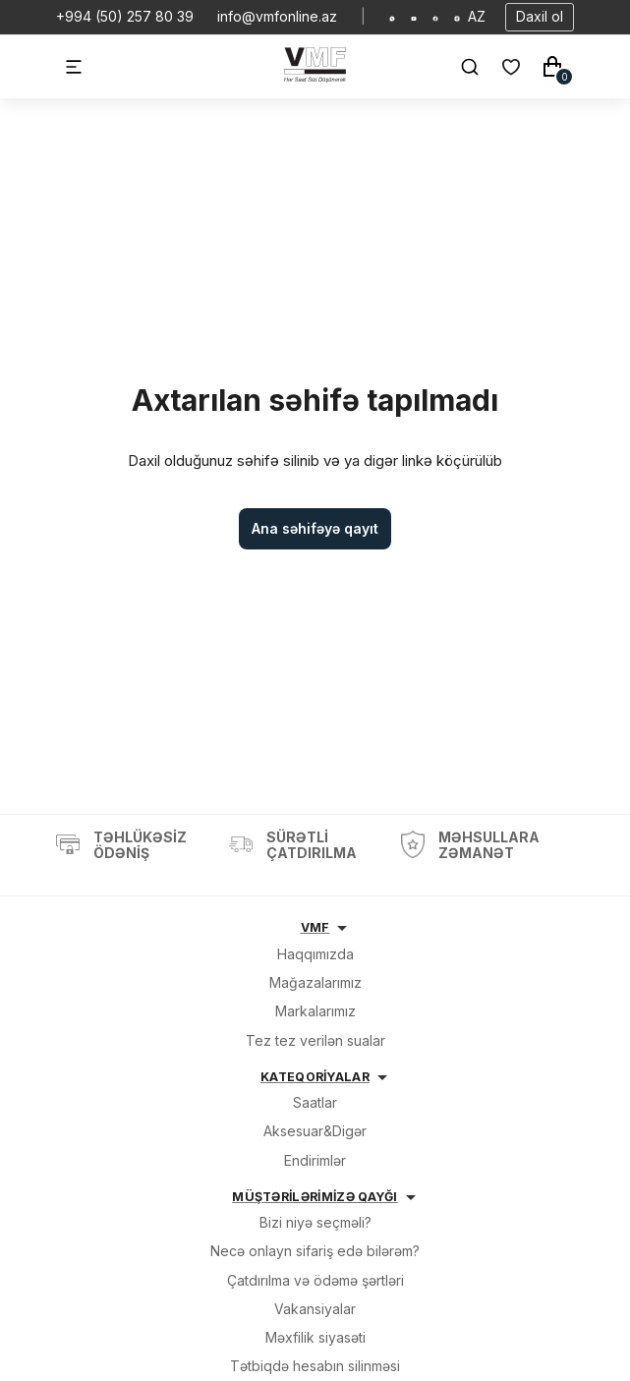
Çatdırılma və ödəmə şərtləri (315, 1280)
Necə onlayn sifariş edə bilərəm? (315, 1250)
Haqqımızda (315, 954)
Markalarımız (315, 1011)
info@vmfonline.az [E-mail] (277, 17)
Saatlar (315, 1102)
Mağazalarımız (315, 982)
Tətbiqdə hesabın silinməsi (315, 1365)
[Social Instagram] (457, 17)
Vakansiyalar (315, 1308)
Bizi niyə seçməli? (315, 1222)
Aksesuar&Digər (315, 1130)
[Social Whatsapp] (392, 17)
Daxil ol (539, 16)
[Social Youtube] (414, 17)
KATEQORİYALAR (315, 1076)
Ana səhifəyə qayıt (315, 528)
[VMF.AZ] (315, 77)
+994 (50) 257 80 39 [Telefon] (125, 17)
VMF (315, 927)
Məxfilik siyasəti (315, 1337)
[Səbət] (552, 67)
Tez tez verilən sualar (315, 1040)
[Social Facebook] (435, 17)
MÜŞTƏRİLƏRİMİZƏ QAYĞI (315, 1196)
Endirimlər (315, 1160)
